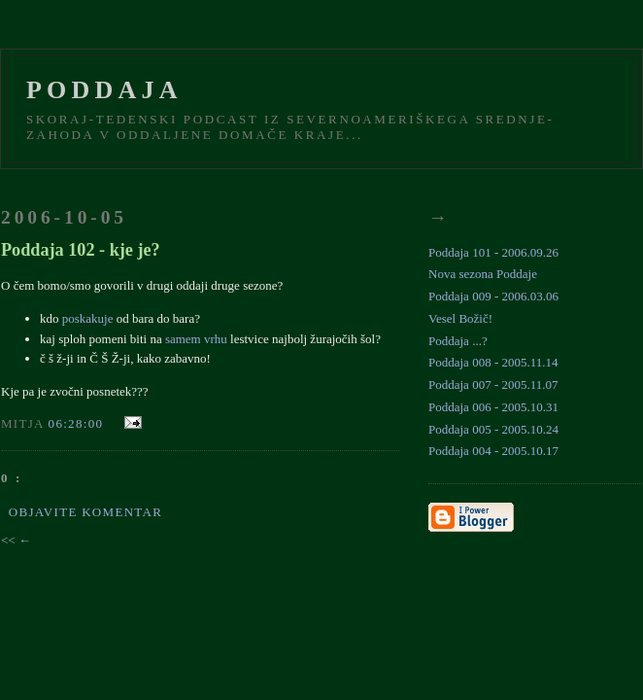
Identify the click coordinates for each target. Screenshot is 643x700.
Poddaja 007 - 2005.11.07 (493, 384)
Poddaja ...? (458, 340)
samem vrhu (196, 339)
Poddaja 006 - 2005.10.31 (493, 407)
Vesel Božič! (460, 318)
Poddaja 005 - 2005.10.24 (493, 429)
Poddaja (104, 90)
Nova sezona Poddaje (482, 273)
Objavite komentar (85, 512)
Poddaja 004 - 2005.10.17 (493, 450)
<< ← (16, 540)
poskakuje (88, 318)
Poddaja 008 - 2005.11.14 (493, 362)
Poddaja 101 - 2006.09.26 (493, 252)
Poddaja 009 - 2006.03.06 (493, 296)
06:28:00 (76, 423)
